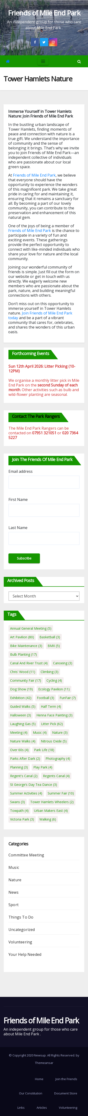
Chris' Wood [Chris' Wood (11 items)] (22, 672)
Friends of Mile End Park (44, 13)
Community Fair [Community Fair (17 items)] (25, 680)
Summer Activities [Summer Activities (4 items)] (26, 793)
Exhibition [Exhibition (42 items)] (20, 698)
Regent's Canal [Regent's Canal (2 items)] (24, 776)
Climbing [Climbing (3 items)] (49, 672)
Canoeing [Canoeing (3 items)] (62, 663)
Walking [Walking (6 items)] (47, 819)
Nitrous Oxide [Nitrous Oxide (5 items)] (54, 741)
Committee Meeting (26, 855)
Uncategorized (21, 929)
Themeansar (44, 1063)
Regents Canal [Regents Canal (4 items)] (56, 776)
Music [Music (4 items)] (40, 732)
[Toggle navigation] (43, 61)
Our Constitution (30, 1093)
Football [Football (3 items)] (45, 698)
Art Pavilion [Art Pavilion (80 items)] (22, 637)
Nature (14, 879)
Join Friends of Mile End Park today (40, 315)
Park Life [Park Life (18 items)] (44, 750)
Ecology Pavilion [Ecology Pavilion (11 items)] (54, 689)
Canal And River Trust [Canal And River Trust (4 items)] (29, 663)
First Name (18, 499)
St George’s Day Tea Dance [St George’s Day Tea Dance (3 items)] (33, 784)
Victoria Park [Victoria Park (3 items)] (22, 819)
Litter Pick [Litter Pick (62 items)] (52, 724)
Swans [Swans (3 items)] (17, 802)
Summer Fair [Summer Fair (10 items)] (61, 793)
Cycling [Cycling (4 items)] (54, 680)
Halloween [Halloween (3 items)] (20, 715)
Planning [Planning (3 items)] (19, 767)
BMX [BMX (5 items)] (54, 645)
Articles (42, 1107)
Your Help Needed (24, 954)
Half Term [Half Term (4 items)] (51, 706)
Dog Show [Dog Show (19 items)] (21, 689)
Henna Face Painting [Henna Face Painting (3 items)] (54, 715)
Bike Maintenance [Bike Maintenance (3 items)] (26, 645)
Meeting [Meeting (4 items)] (18, 732)
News (13, 892)
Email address (20, 471)
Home (39, 1079)
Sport (13, 904)
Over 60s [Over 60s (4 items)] (19, 750)
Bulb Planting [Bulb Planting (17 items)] (23, 654)
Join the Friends (66, 1079)
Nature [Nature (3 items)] (60, 732)
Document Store (65, 1093)
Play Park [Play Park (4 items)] (42, 767)
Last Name (17, 527)
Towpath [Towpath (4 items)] (19, 810)
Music (13, 867)
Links (21, 1107)
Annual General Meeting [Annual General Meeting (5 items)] (30, 628)
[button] (79, 61)
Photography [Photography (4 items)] (58, 758)
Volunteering (20, 942)
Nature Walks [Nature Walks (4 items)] (22, 741)
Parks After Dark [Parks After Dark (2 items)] (25, 758)
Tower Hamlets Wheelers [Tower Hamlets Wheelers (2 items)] (52, 802)
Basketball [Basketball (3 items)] (49, 637)
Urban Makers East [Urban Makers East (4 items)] (51, 810)
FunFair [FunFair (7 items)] (68, 698)
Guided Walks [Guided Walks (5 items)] (22, 706)
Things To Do (20, 917)
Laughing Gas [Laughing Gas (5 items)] (23, 724)
